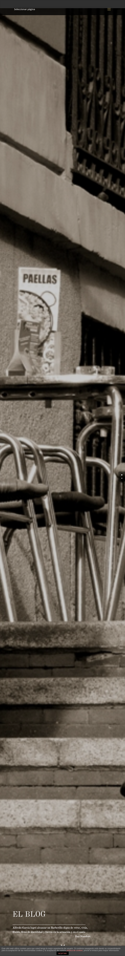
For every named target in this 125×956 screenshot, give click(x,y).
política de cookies (75, 950)
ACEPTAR (62, 953)
